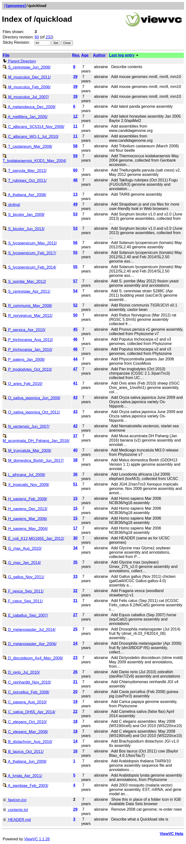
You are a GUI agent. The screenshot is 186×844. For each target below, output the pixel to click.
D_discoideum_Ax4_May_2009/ (33, 658)
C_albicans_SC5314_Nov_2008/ (33, 127)
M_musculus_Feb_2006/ (27, 87)
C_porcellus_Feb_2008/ (26, 692)
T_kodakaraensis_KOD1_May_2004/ (34, 158)
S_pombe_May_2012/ (24, 281)
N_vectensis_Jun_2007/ (26, 426)
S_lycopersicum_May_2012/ (30, 243)
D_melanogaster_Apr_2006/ (30, 644)
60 (37, 37)
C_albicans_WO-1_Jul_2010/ (31, 137)
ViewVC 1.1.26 (37, 839)
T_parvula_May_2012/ (24, 171)
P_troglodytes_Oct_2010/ (27, 369)
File (6, 55)
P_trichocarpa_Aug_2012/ (28, 340)
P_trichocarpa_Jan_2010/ (27, 350)
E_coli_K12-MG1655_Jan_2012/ (33, 538)
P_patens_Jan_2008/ (24, 360)
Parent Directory (19, 61)
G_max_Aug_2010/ (22, 548)
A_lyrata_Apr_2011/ (22, 776)
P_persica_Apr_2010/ (24, 330)
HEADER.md (17, 820)
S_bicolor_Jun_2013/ (24, 229)
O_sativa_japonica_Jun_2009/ (31, 398)
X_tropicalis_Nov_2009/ (26, 485)
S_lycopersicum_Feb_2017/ (29, 253)
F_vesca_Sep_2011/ (23, 591)
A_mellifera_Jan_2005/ (25, 117)
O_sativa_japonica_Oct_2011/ (31, 412)
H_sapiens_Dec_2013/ (25, 509)
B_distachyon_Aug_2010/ (27, 742)
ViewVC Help (171, 834)
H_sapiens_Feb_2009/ (25, 499)
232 (49, 37)
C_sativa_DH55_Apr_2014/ (29, 712)
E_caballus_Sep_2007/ (25, 615)
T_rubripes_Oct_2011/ (24, 181)
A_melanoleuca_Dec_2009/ (29, 107)
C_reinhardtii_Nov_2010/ (27, 682)
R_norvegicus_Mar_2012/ (28, 316)
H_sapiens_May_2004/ (25, 529)
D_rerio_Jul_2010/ (21, 672)
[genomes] (16, 6)
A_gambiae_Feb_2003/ (25, 786)
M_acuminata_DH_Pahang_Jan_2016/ (36, 438)
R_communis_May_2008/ (27, 306)
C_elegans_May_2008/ (25, 732)
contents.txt (15, 810)
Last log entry (121, 55)
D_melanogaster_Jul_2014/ (29, 630)
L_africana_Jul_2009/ (24, 475)
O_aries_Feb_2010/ (22, 384)
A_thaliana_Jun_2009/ (24, 761)
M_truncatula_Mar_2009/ (27, 451)
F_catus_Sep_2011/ (23, 601)
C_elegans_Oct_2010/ (25, 722)
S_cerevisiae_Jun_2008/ (27, 67)
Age (84, 55)
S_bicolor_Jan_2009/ (24, 215)
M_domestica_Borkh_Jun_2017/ (33, 460)
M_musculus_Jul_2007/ (26, 97)
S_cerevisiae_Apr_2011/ (26, 291)
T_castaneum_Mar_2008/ (27, 146)
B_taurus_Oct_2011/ (23, 752)
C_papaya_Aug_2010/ (25, 702)
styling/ (11, 205)
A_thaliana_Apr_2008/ (24, 195)
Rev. (76, 55)
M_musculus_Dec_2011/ (27, 77)
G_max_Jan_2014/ (22, 563)
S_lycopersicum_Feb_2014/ (29, 267)
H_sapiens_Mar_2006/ (25, 519)
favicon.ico (14, 800)
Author (99, 55)
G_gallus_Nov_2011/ (23, 577)
